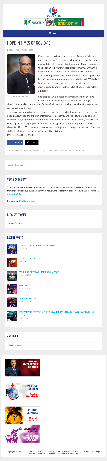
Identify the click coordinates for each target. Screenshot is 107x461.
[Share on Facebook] (15, 142)
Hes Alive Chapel (53, 12)
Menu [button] (55, 33)
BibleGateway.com (26, 201)
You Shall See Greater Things (72, 151)
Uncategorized (53, 151)
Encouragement (39, 151)
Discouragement (24, 151)
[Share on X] (31, 142)
